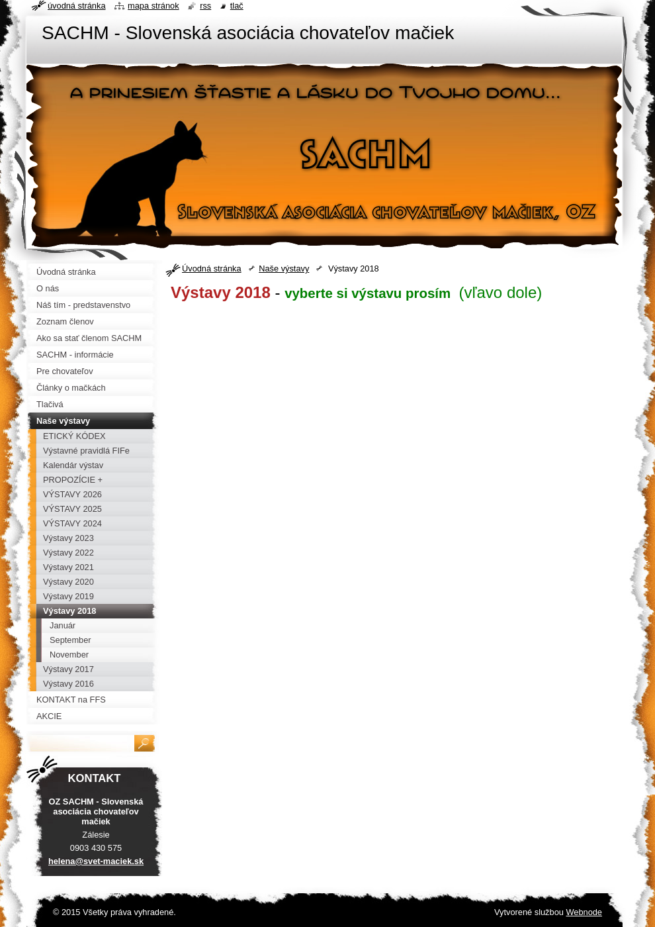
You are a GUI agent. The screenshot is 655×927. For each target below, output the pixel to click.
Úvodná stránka (211, 268)
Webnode (584, 912)
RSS (205, 6)
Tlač (236, 6)
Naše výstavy (284, 268)
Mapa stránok (153, 6)
